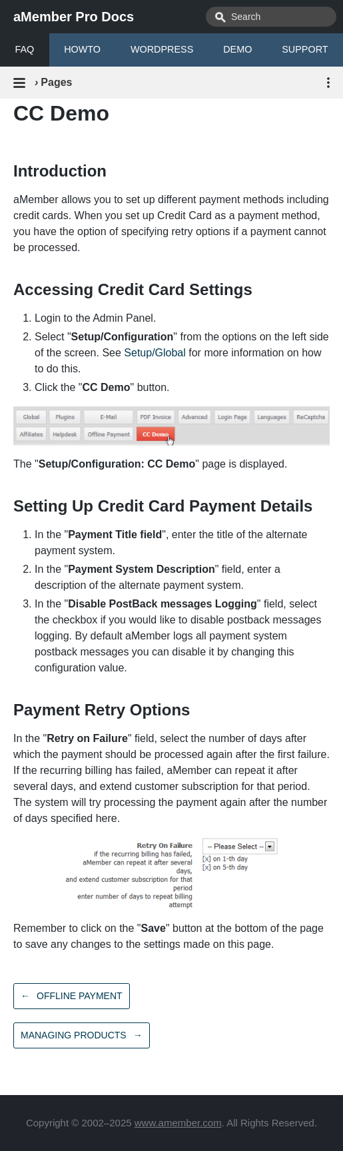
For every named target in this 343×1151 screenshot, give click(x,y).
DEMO (237, 49)
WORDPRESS (162, 49)
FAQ (24, 49)
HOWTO (82, 49)
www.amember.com (178, 1122)
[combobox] (271, 17)
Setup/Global (155, 352)
